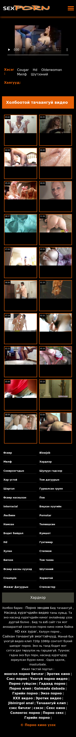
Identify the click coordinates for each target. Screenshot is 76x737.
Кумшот (45, 533)
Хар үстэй (10, 479)
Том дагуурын (49, 479)
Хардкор (46, 461)
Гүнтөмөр (46, 542)
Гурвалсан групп (51, 488)
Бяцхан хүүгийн (51, 506)
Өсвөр (7, 452)
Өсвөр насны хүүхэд (17, 569)
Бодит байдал (13, 533)
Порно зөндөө (37, 608)
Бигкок (8, 560)
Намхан (8, 524)
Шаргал (9, 488)
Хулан (7, 551)
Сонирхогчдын (13, 470)
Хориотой (46, 578)
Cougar (23, 70)
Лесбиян (9, 515)
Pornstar (45, 515)
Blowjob (45, 452)
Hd (35, 70)
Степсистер (48, 587)
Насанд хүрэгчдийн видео (26, 613)
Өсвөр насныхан (14, 497)
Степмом (46, 551)
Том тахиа (47, 560)
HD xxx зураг (26, 631)
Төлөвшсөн (47, 524)
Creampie (9, 578)
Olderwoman (51, 70)
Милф (22, 74)
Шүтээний (39, 74)
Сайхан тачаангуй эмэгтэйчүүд (29, 636)
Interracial (10, 506)
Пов (42, 497)
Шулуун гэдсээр (51, 470)
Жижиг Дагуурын (15, 587)
